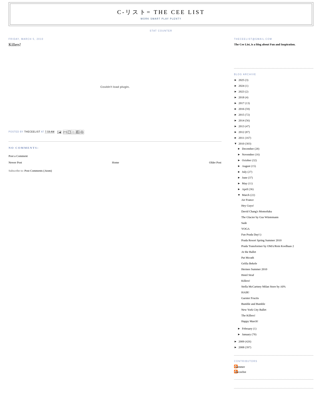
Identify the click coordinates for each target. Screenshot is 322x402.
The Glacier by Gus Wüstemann (259, 217)
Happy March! (249, 321)
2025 (242, 80)
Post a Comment (18, 156)
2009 (242, 341)
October (247, 160)
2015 (242, 114)
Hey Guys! (247, 205)
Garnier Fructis (250, 298)
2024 (242, 85)
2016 (242, 109)
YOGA (245, 228)
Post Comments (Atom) (38, 170)
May (245, 183)
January (247, 334)
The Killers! (248, 315)
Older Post (215, 162)
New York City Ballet (253, 309)
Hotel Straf (247, 275)
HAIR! (245, 292)
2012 (242, 132)
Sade (244, 223)
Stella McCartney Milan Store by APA (263, 286)
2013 (242, 126)
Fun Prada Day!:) (251, 234)
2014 (242, 120)
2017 (242, 103)
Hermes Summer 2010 (254, 269)
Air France (247, 199)
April (245, 189)
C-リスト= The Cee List (161, 12)
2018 (242, 97)
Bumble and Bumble (253, 304)
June (245, 177)
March (246, 195)
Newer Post (15, 162)
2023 (242, 91)
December (248, 148)
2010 (242, 143)
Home (115, 162)
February (247, 328)
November (248, 154)
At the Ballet (248, 251)
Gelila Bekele (249, 263)
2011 (242, 137)
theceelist (240, 372)
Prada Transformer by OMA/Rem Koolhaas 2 (267, 246)
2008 (242, 347)
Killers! (245, 280)
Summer (240, 366)
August (246, 166)
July (245, 171)
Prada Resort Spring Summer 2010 (261, 240)
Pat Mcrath (247, 257)
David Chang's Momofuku (256, 211)
